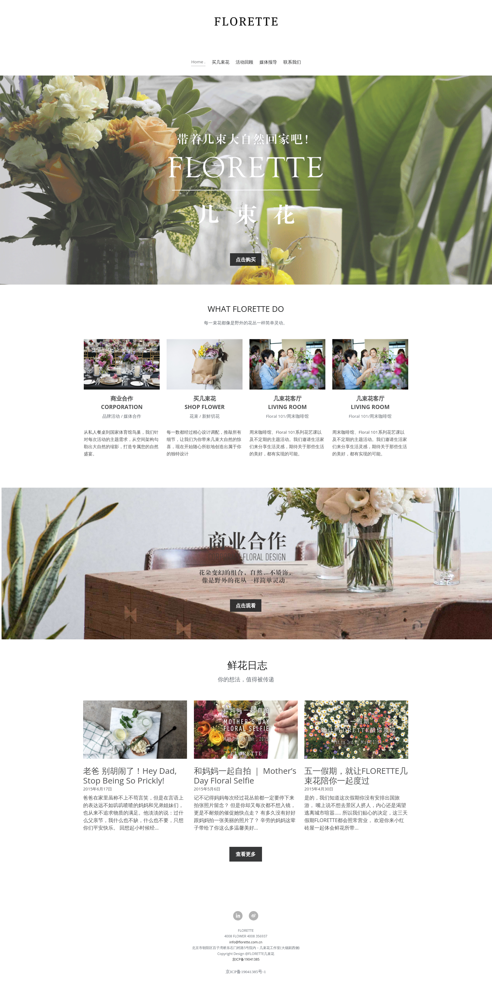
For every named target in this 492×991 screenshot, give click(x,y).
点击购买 (246, 266)
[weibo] (253, 915)
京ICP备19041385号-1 (246, 979)
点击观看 (246, 612)
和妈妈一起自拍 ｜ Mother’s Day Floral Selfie (245, 782)
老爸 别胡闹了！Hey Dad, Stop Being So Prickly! (130, 782)
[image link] (122, 371)
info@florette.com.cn (245, 949)
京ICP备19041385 (246, 966)
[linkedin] (238, 915)
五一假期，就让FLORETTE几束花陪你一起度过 (356, 782)
